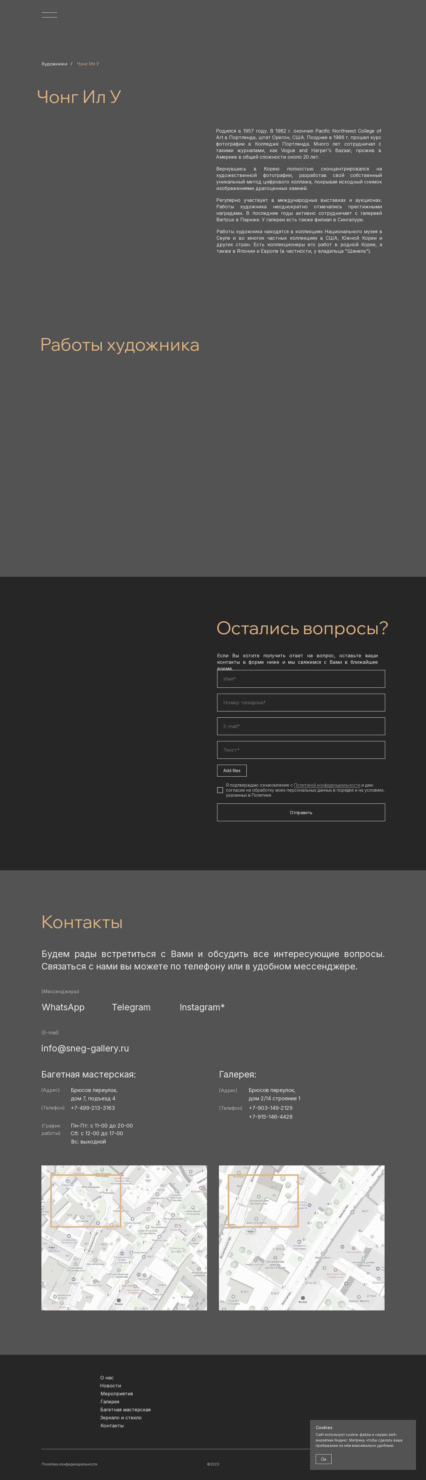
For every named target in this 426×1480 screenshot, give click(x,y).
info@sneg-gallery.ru (85, 1048)
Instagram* (202, 1007)
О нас (107, 1378)
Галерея (110, 1402)
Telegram (131, 1007)
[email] (301, 726)
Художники (54, 64)
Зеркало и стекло (121, 1418)
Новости (110, 1386)
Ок (323, 1459)
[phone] (301, 702)
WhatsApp (63, 1007)
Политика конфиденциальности (69, 1464)
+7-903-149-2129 (271, 1108)
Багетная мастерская (125, 1410)
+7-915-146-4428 (271, 1117)
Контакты (112, 1426)
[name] (301, 679)
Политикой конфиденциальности (327, 784)
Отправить (301, 812)
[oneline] (301, 750)
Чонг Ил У (88, 64)
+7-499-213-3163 (93, 1108)
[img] (371, 30)
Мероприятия (117, 1394)
